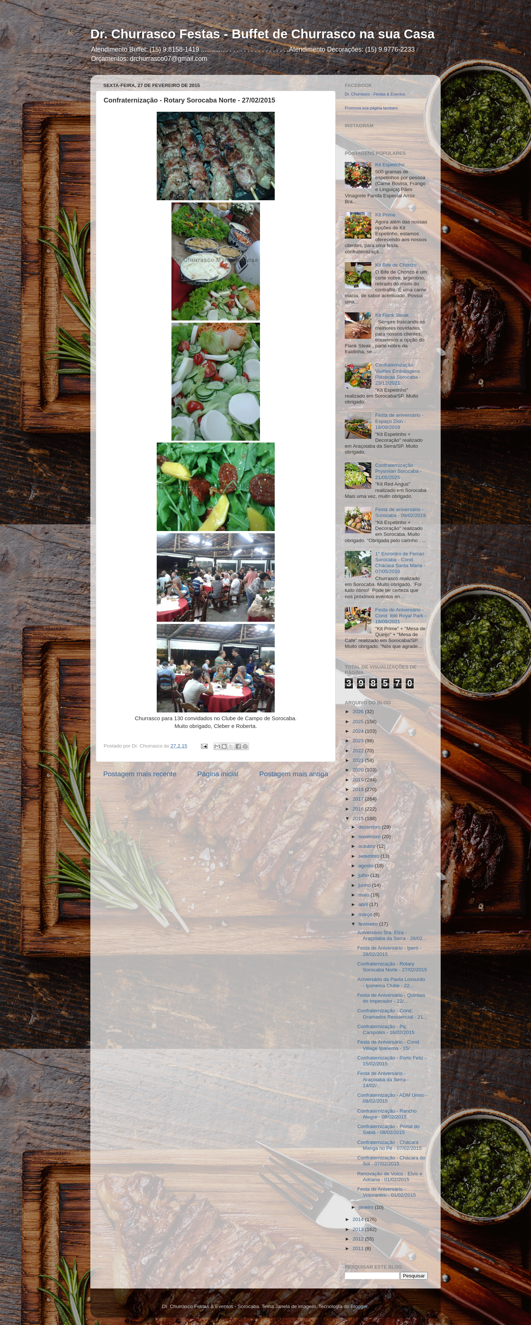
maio (364, 895)
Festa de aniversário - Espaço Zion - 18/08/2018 (399, 421)
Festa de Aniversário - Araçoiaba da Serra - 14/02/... (383, 1079)
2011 (359, 1248)
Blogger (359, 1306)
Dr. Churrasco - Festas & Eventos (375, 94)
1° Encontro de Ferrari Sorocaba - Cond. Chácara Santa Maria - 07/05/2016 (400, 563)
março (366, 914)
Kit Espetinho (390, 164)
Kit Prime (385, 215)
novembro (370, 836)
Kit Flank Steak (392, 315)
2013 (359, 1229)
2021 (359, 760)
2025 (359, 721)
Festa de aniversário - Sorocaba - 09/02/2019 (400, 512)
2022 (359, 750)
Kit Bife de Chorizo (395, 265)
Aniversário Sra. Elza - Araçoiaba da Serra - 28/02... (392, 935)
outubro (367, 846)
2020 (359, 770)
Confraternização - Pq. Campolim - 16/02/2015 (385, 1029)
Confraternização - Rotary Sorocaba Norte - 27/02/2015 (392, 966)
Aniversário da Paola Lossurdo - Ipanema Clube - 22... (391, 982)
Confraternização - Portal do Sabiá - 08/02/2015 (388, 1129)
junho (365, 885)
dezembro (370, 827)
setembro (369, 856)
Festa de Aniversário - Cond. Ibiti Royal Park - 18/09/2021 (400, 615)
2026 (359, 711)
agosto (366, 865)
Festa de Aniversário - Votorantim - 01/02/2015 (386, 1192)
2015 (359, 818)
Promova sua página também (371, 108)
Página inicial (217, 774)
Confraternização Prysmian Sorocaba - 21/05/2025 (398, 471)
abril (363, 904)
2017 (359, 799)
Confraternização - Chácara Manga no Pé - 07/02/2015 (389, 1145)
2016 (359, 809)
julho (364, 875)
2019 (359, 780)
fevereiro (368, 924)
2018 (359, 789)
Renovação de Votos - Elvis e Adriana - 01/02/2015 (389, 1176)
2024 (359, 731)
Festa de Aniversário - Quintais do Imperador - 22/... (391, 998)
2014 (359, 1219)
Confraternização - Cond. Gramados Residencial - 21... (392, 1013)
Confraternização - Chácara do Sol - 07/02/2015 (391, 1160)
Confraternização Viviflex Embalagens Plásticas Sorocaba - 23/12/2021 (398, 374)
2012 (359, 1239)
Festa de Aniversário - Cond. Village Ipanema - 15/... (388, 1045)
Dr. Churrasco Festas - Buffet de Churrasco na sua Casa (262, 34)
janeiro (366, 1207)
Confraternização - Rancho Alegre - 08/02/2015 (387, 1114)
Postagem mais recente (139, 774)
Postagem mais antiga (293, 774)
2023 (359, 740)
